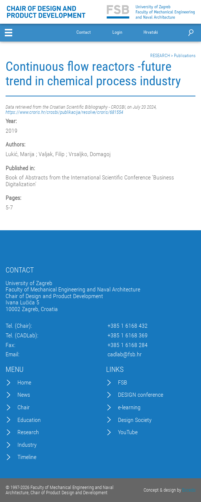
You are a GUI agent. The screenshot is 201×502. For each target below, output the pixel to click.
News (23, 395)
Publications (184, 55)
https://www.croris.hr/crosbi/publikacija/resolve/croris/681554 (64, 112)
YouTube (128, 432)
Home (24, 382)
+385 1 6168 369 (128, 335)
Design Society (135, 420)
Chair (23, 407)
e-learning (129, 407)
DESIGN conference (140, 395)
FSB (122, 382)
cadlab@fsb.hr (125, 354)
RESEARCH (160, 55)
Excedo (188, 490)
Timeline (26, 457)
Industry (27, 445)
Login (117, 32)
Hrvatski (151, 32)
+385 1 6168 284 (128, 345)
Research (28, 432)
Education (29, 420)
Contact (83, 32)
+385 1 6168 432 (128, 326)
